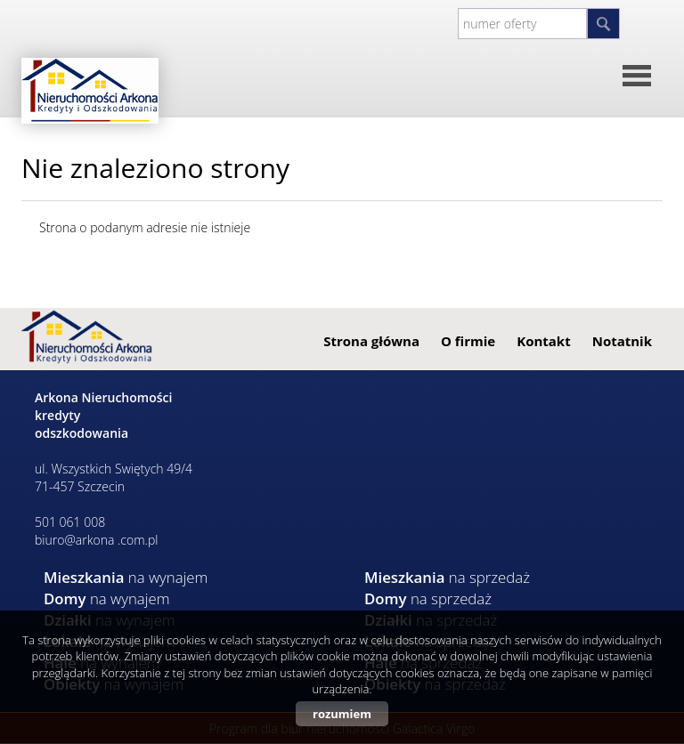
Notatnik (622, 341)
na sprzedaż (447, 577)
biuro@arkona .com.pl (96, 539)
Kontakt (544, 341)
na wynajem (126, 577)
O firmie (468, 341)
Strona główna (371, 341)
